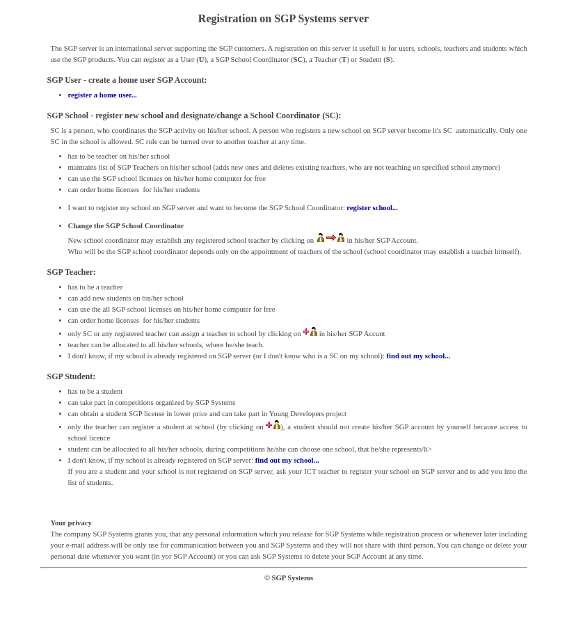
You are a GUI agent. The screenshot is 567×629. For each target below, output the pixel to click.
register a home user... (102, 95)
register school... (372, 208)
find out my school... (418, 356)
